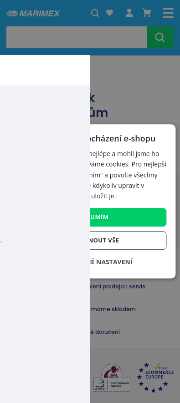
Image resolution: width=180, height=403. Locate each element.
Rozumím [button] (93, 217)
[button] (89, 262)
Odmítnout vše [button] (93, 241)
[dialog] (90, 201)
